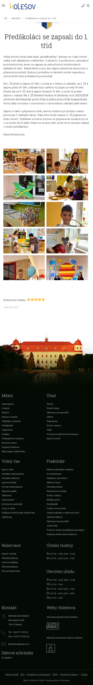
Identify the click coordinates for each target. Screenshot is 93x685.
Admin (84, 674)
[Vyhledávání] (88, 5)
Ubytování (6, 495)
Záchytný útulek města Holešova (62, 534)
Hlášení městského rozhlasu (60, 469)
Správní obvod (53, 438)
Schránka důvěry (55, 486)
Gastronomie (8, 499)
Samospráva (8, 404)
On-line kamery (54, 473)
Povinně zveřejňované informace (62, 434)
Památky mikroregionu (13, 473)
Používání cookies (68, 674)
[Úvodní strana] (5, 18)
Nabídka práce (53, 499)
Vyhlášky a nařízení (11, 421)
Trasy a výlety (8, 508)
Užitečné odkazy (54, 517)
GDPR (55, 674)
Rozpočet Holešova (10, 447)
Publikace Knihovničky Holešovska (18, 512)
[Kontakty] (82, 5)
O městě (5, 408)
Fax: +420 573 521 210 (18, 636)
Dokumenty (52, 421)
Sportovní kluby (9, 482)
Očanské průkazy (10, 558)
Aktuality (15, 18)
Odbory (50, 416)
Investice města (9, 442)
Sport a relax (7, 469)
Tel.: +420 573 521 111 (18, 632)
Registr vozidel (9, 553)
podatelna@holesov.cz (18, 644)
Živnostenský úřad (11, 571)
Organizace (7, 429)
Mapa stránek (11, 674)
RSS (22, 674)
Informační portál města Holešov (62, 617)
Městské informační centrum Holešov (65, 637)
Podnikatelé (7, 425)
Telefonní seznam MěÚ (58, 412)
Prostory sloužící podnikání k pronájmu (65, 530)
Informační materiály (12, 504)
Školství (5, 412)
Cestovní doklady (10, 562)
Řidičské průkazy (10, 566)
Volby (49, 429)
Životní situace (54, 425)
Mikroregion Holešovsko (13, 451)
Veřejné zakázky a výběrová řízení (63, 512)
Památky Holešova (10, 478)
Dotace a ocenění (10, 416)
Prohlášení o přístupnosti (38, 674)
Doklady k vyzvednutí (57, 478)
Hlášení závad (53, 482)
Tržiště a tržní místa (56, 508)
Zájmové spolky (9, 491)
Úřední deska (53, 408)
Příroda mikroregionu (12, 486)
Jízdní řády (52, 525)
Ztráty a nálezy (54, 495)
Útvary (50, 404)
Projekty (5, 434)
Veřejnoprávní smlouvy (13, 438)
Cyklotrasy (7, 517)
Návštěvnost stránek (56, 491)
